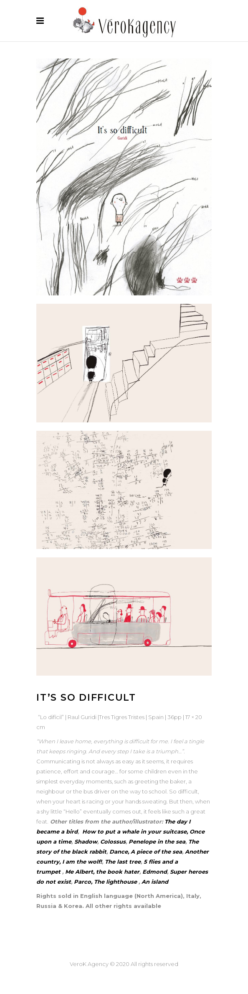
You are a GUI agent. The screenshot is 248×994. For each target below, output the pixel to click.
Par (79, 881)
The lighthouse (115, 881)
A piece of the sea (156, 851)
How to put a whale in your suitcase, (134, 831)
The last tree (123, 861)
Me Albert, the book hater (102, 871)
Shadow (85, 841)
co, (89, 881)
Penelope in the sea (157, 841)
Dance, (119, 851)
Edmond (154, 871)
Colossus (113, 841)
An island (155, 881)
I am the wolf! (82, 861)
